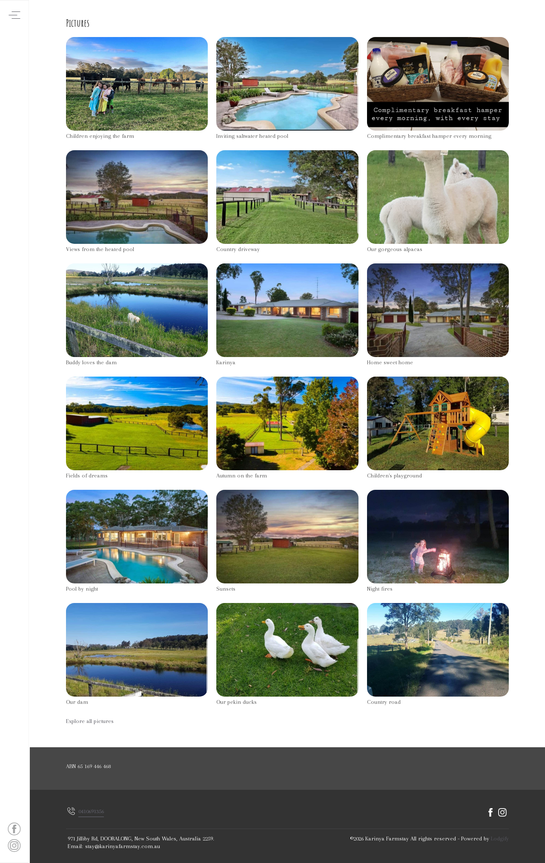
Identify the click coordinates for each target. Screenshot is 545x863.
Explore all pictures (90, 721)
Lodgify (500, 838)
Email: (75, 846)
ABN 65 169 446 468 (88, 766)
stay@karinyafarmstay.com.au (122, 846)
